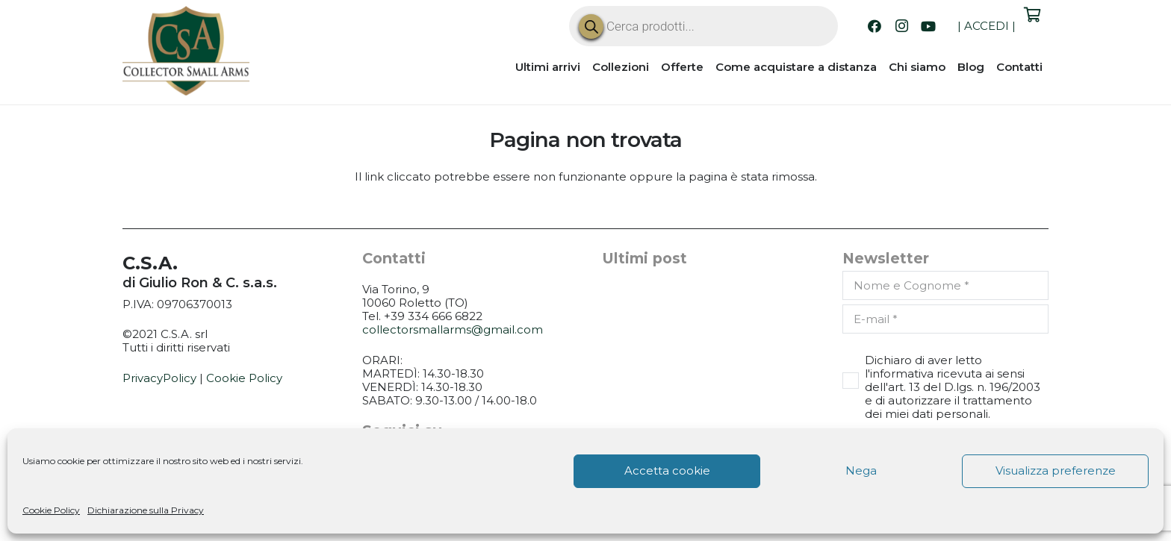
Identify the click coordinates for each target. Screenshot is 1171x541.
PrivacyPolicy (159, 378)
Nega (861, 470)
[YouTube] (928, 26)
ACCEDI (986, 26)
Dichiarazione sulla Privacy (145, 510)
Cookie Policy (51, 510)
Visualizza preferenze (1055, 470)
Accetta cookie (667, 470)
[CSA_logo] (185, 51)
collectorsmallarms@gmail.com (452, 329)
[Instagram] (901, 26)
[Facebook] (874, 26)
